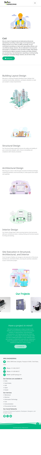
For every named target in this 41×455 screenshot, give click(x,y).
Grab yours (8, 59)
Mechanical (7, 399)
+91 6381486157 (15, 375)
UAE (5, 389)
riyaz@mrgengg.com (15, 379)
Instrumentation (8, 408)
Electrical (6, 401)
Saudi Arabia (7, 387)
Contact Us (20, 351)
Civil (5, 406)
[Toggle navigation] (35, 3)
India (5, 385)
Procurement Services (9, 410)
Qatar (5, 392)
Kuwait (5, 394)
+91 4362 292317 (15, 372)
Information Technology (10, 403)
